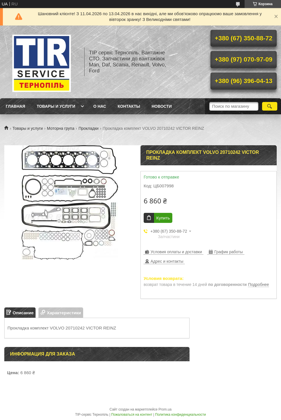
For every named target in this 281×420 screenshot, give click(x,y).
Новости (162, 106)
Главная (15, 106)
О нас (99, 106)
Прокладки (89, 128)
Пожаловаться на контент (131, 415)
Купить (163, 217)
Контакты (129, 106)
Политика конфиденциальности (180, 415)
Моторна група (61, 128)
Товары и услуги (56, 106)
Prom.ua (165, 409)
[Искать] (269, 106)
